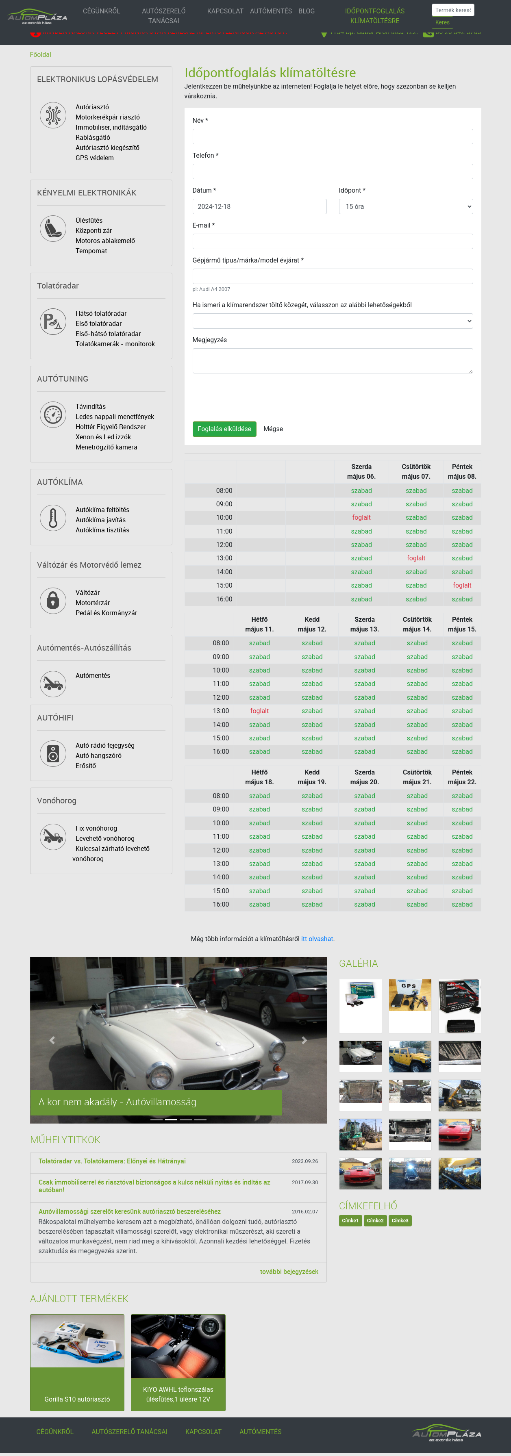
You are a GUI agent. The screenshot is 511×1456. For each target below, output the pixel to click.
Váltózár (88, 592)
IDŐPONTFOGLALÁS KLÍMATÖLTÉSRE (374, 16)
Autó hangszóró (99, 755)
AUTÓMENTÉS (271, 11)
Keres (442, 22)
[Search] (453, 10)
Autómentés (93, 675)
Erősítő (86, 765)
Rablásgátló (93, 137)
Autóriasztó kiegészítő (107, 147)
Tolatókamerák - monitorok (115, 343)
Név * (200, 120)
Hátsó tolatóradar (101, 313)
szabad (361, 491)
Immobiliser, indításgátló (111, 127)
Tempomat (91, 250)
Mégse (273, 429)
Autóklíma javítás (101, 519)
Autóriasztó (92, 106)
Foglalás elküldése (225, 429)
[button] (52, 1040)
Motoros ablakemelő (105, 240)
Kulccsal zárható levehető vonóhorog (111, 853)
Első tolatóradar (99, 323)
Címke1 (350, 1221)
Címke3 (400, 1221)
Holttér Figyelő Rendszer (111, 426)
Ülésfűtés (89, 220)
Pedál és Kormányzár (106, 612)
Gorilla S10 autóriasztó (77, 1399)
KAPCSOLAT (225, 11)
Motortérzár (93, 602)
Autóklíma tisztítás (102, 529)
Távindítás (91, 406)
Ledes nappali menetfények (115, 416)
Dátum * (204, 190)
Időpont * (352, 190)
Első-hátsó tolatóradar (108, 333)
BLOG (306, 11)
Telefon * (206, 155)
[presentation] (254, 396)
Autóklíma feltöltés (102, 509)
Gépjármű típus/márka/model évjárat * (248, 260)
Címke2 (375, 1221)
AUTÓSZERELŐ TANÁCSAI (163, 16)
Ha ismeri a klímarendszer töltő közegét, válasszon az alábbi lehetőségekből (302, 305)
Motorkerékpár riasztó (108, 117)
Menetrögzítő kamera (106, 447)
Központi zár (94, 230)
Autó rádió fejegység (105, 745)
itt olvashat (317, 939)
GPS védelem (95, 157)
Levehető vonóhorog (105, 838)
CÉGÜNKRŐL (101, 11)
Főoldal (40, 55)
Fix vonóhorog (96, 828)
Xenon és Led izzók (103, 436)
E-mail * (204, 225)
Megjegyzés (210, 340)
